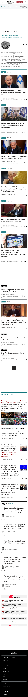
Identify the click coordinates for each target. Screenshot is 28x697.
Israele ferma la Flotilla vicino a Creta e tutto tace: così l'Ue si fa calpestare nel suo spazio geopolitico (14, 510)
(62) (25, 163)
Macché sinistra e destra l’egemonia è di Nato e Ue (14, 339)
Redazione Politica (6, 478)
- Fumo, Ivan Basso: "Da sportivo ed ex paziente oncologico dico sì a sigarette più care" (13, 608)
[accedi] (25, 2)
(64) (25, 226)
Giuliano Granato (10, 548)
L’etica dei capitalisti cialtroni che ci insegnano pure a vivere (12, 290)
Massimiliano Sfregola (12, 566)
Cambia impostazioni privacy (10, 663)
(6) (25, 344)
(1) (25, 478)
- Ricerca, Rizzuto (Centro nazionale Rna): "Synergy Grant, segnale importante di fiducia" (13, 615)
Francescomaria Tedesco (8, 98)
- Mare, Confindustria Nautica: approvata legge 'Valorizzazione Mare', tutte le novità (12, 605)
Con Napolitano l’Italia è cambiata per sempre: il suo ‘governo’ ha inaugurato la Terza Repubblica (13, 189)
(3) (25, 132)
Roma (4, 404)
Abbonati (19, 2)
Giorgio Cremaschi (10, 584)
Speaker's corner (10, 531)
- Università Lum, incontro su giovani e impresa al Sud (14, 618)
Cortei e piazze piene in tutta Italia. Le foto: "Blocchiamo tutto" (13, 402)
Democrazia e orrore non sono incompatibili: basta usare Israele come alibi (13, 93)
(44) (25, 99)
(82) (25, 195)
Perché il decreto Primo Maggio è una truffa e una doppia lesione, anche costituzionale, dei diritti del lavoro (14, 579)
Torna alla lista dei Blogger (9, 31)
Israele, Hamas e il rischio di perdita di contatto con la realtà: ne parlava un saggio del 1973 (13, 125)
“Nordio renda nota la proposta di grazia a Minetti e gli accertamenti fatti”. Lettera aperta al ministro (15, 526)
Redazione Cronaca (7, 438)
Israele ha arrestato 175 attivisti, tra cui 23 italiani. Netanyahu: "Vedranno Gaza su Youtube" (13, 407)
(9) (25, 296)
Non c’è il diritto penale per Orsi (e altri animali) (12, 354)
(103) (25, 459)
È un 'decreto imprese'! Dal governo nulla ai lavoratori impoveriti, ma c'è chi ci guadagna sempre (15, 543)
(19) (25, 261)
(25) (25, 328)
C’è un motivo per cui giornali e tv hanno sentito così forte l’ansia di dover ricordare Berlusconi (13, 322)
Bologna (9, 404)
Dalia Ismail (8, 514)
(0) (25, 438)
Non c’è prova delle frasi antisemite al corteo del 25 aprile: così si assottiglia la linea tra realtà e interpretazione (15, 560)
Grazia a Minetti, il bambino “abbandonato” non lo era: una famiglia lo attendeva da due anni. (9, 448)
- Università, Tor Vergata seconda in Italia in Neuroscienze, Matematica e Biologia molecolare (12, 621)
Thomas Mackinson (6, 459)
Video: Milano (22, 403)
